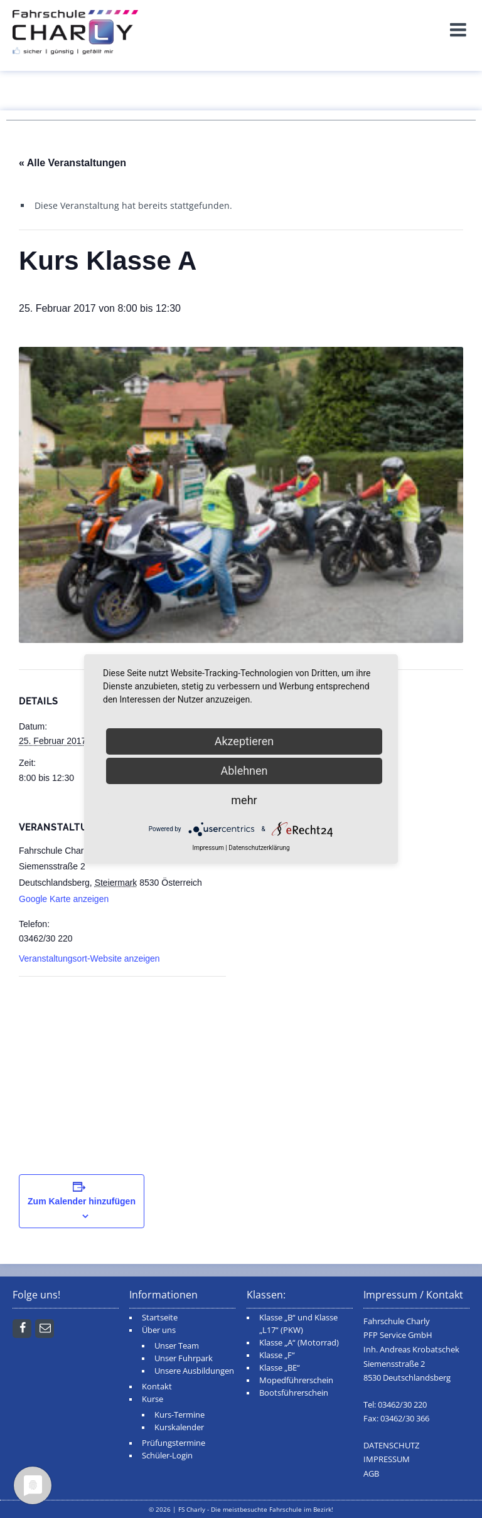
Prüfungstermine (173, 1443)
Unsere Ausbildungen (194, 1371)
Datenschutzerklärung (258, 847)
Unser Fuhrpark (183, 1358)
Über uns (159, 1330)
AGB (371, 1473)
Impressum (207, 847)
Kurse (152, 1399)
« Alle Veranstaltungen (72, 162)
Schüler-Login (167, 1455)
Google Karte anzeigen (64, 899)
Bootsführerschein (293, 1393)
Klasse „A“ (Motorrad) (299, 1342)
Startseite (160, 1317)
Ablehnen (243, 770)
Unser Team (176, 1345)
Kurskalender (179, 1427)
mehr (244, 800)
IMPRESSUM (386, 1459)
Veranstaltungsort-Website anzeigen (89, 958)
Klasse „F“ (277, 1355)
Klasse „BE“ (279, 1367)
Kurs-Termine (179, 1414)
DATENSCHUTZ (391, 1445)
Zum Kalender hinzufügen (82, 1201)
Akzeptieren (244, 741)
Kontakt (157, 1386)
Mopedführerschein (296, 1380)
